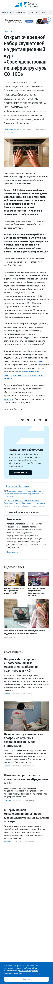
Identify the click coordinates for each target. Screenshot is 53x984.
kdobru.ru (8, 399)
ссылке (38, 361)
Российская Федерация (18, 486)
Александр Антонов (12, 129)
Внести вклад (20, 472)
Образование (40, 129)
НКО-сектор (28, 129)
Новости (8, 31)
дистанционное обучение (20, 491)
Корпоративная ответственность (26, 638)
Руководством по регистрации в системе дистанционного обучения (24, 375)
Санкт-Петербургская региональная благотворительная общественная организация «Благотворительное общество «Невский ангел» (24, 503)
